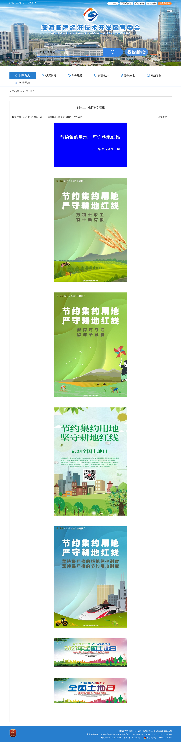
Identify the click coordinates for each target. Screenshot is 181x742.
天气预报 (31, 3)
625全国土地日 (28, 84)
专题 (17, 84)
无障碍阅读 (126, 3)
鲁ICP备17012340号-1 (132, 730)
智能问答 (151, 3)
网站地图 (168, 724)
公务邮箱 (139, 3)
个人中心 (113, 3)
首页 (11, 84)
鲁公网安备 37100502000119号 (158, 730)
